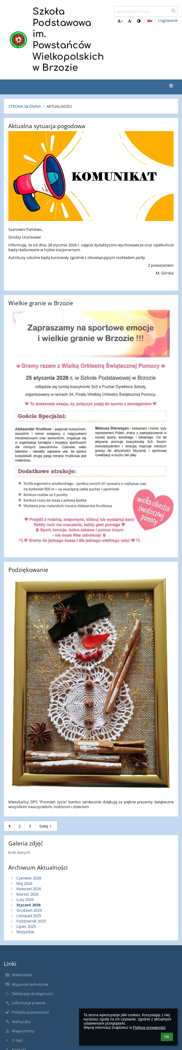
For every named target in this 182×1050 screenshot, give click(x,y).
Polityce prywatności (149, 1028)
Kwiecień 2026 (28, 888)
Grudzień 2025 (29, 910)
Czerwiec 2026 (28, 878)
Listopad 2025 (28, 915)
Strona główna (24, 106)
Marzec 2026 (27, 894)
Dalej (46, 826)
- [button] (130, 21)
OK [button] (166, 1037)
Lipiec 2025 (26, 926)
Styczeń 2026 (28, 905)
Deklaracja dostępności (32, 993)
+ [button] (120, 21)
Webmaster (22, 974)
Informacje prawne (28, 1003)
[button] (149, 20)
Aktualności (59, 106)
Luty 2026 (25, 899)
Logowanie (168, 20)
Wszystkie (25, 931)
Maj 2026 (24, 883)
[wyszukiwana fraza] (146, 11)
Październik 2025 (31, 921)
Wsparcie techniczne (30, 984)
